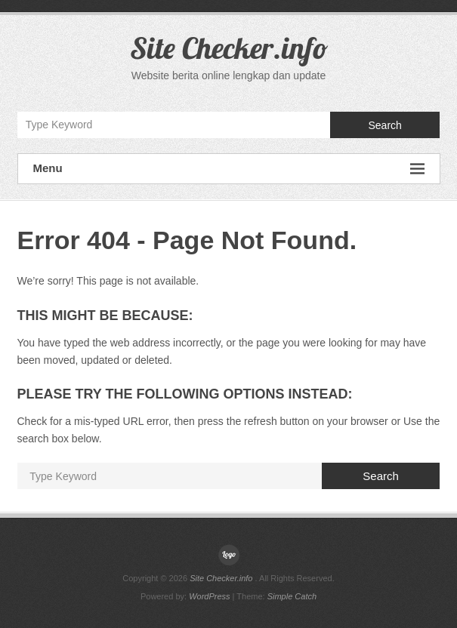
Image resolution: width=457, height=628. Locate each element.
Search (384, 125)
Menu (229, 169)
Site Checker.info (229, 47)
